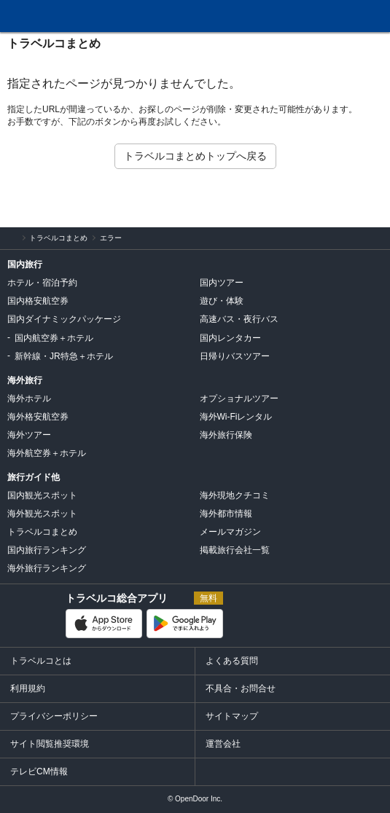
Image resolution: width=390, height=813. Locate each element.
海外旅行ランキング (46, 568)
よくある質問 (232, 661)
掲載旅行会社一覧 (235, 550)
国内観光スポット (42, 495)
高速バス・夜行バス (239, 319)
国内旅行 (24, 264)
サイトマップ (232, 716)
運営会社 (223, 744)
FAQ (306, 12)
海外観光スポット (42, 513)
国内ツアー (221, 283)
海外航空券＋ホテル (46, 453)
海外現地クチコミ (235, 495)
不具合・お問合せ (241, 688)
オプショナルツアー (239, 398)
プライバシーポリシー (54, 716)
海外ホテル (29, 398)
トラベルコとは (40, 661)
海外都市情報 (226, 513)
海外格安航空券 (38, 417)
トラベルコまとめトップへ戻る (195, 156)
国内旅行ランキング (46, 550)
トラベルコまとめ (54, 43)
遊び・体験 (221, 301)
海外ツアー (29, 435)
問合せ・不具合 (269, 16)
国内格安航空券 (38, 301)
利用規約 (27, 688)
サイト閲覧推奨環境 (49, 744)
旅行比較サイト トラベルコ (8, 238)
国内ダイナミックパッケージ (64, 319)
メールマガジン (230, 532)
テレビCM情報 (39, 771)
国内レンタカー (230, 338)
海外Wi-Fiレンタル (236, 417)
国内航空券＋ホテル (54, 338)
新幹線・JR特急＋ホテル (64, 356)
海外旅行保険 (226, 435)
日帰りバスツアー (235, 356)
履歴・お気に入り (341, 16)
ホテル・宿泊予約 (42, 283)
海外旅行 (24, 380)
